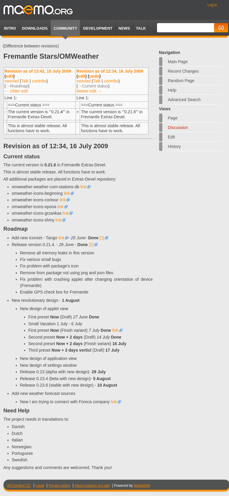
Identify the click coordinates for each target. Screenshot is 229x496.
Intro (10, 28)
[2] (91, 244)
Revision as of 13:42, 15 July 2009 (37, 71)
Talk (24, 81)
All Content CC (19, 486)
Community (65, 28)
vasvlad (11, 81)
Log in (212, 5)
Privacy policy (59, 486)
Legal (40, 486)
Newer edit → (89, 91)
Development (98, 28)
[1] (102, 237)
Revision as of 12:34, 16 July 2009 (109, 71)
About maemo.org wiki (92, 486)
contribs (39, 81)
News (124, 28)
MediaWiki (142, 486)
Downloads (35, 28)
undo (94, 76)
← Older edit (16, 91)
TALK (141, 28)
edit (9, 76)
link (83, 186)
